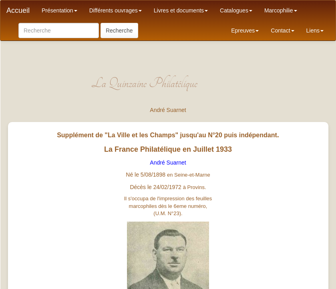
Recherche (119, 30)
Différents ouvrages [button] (115, 10)
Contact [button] (282, 30)
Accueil (18, 10)
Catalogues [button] (236, 10)
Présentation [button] (59, 10)
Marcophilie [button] (280, 10)
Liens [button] (315, 30)
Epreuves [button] (245, 30)
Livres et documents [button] (181, 10)
